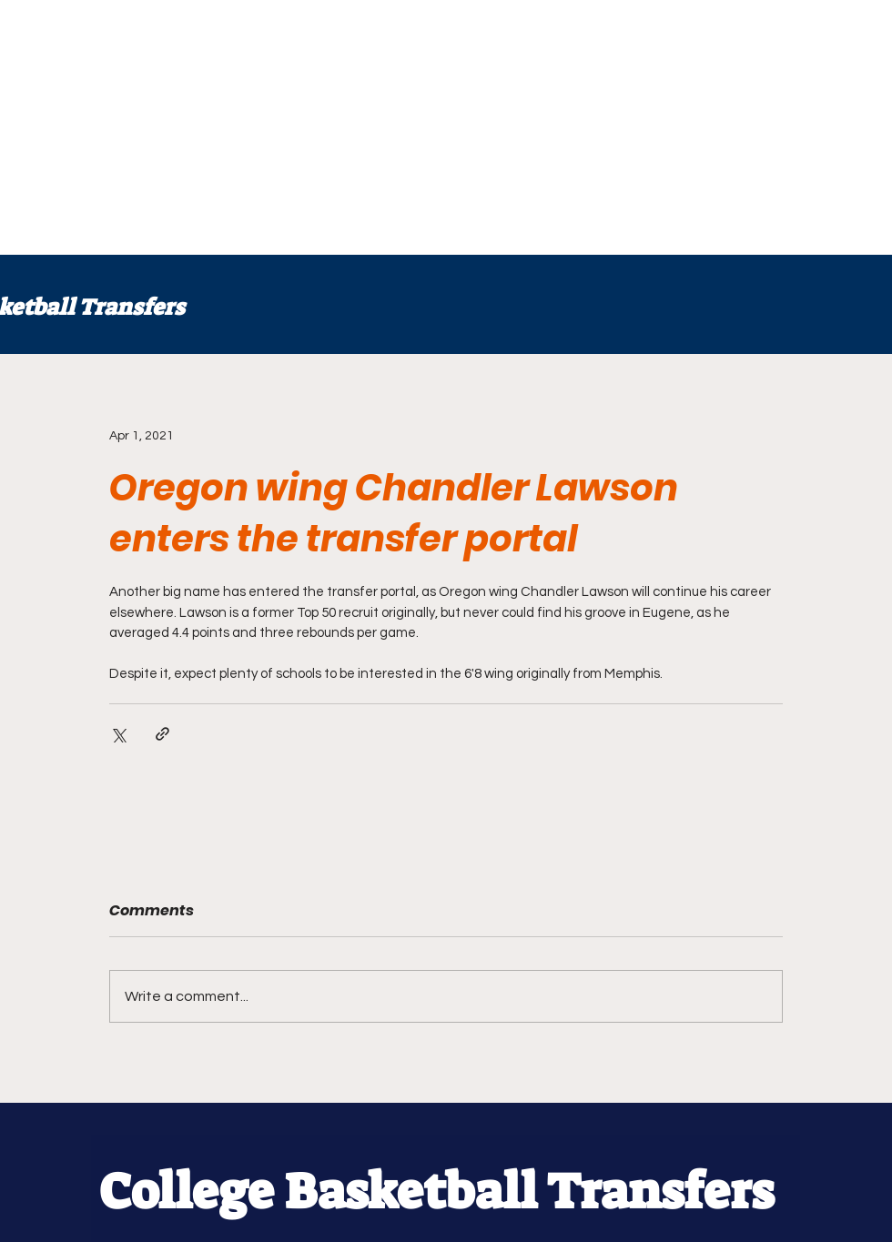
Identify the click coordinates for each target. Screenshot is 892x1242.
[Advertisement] (284, 127)
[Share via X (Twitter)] (118, 733)
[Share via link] (162, 733)
